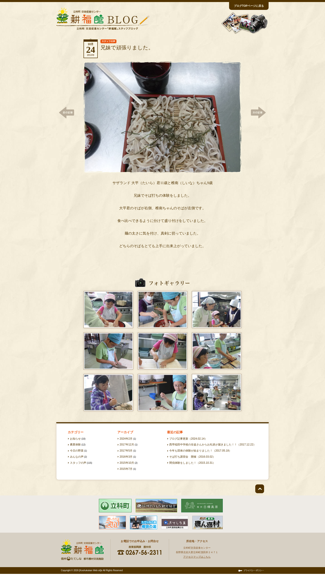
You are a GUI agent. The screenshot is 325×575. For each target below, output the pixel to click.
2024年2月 (126, 438)
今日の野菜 (77, 450)
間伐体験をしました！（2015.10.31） (192, 462)
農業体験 (75, 444)
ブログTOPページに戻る (249, 5)
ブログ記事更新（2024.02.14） (188, 438)
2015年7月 (126, 468)
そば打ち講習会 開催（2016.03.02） (192, 456)
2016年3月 (126, 456)
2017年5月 (126, 450)
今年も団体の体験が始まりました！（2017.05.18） (200, 450)
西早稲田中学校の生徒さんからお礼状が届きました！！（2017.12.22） (212, 444)
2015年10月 (127, 462)
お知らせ (75, 438)
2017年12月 (127, 444)
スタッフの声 (78, 462)
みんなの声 (77, 456)
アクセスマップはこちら (197, 556)
